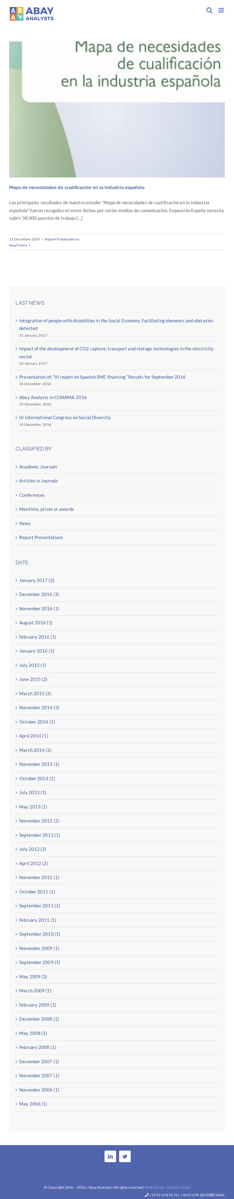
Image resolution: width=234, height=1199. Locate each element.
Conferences (32, 495)
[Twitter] (125, 1156)
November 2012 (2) (39, 820)
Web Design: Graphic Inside (167, 1187)
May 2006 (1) (33, 1103)
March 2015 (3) (35, 693)
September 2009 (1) (39, 962)
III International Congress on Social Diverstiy (65, 417)
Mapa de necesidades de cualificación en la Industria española (76, 187)
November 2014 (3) (39, 707)
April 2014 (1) (33, 735)
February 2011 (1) (37, 920)
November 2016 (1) (39, 608)
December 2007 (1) (39, 1061)
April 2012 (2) (33, 863)
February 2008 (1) (37, 1047)
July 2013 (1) (32, 792)
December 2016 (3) (39, 594)
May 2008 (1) (33, 1033)
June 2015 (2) (33, 679)
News (24, 523)
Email (217, 1195)
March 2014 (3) (35, 750)
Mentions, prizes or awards (46, 509)
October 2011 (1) (37, 891)
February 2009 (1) (37, 1005)
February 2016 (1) (37, 637)
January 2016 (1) (37, 651)
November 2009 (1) (39, 948)
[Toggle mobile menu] (221, 10)
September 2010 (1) (39, 934)
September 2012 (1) (39, 835)
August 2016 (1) (36, 622)
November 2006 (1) (39, 1089)
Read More (18, 245)
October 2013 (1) (37, 778)
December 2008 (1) (39, 1019)
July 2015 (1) (32, 665)
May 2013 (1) (33, 806)
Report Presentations (62, 239)
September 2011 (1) (39, 905)
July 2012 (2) (32, 849)
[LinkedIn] (110, 1156)
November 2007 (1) (39, 1075)
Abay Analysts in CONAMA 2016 (53, 397)
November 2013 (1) (39, 764)
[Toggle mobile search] (209, 10)
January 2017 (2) (37, 580)
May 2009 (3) (33, 976)
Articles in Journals (38, 480)
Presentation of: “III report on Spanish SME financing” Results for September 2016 (102, 377)
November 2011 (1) (39, 877)
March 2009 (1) (35, 990)
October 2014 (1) (37, 721)
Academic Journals (38, 466)
